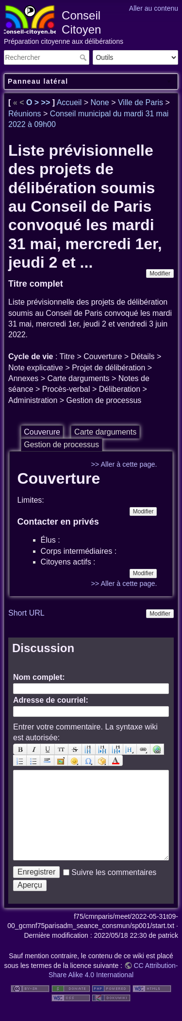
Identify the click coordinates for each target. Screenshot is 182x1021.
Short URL (26, 613)
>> (46, 102)
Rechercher (84, 57)
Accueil (69, 102)
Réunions (24, 113)
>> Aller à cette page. (124, 464)
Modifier (159, 273)
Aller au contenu (153, 8)
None (99, 102)
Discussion (43, 648)
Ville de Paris (140, 102)
